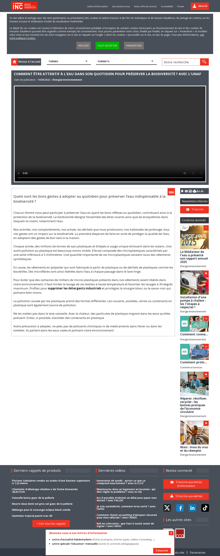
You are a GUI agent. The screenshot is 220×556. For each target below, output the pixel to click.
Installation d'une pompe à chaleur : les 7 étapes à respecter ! (193, 302)
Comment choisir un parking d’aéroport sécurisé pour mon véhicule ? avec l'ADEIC (127, 516)
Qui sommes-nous (121, 6)
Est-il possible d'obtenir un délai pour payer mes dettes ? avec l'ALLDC (127, 499)
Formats (103, 61)
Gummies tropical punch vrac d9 (32, 515)
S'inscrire (198, 209)
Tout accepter (107, 45)
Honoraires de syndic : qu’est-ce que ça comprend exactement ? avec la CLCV (121, 482)
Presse (180, 6)
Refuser (83, 45)
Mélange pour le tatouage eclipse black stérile (41, 509)
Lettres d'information (97, 6)
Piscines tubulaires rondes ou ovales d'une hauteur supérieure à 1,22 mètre (51, 482)
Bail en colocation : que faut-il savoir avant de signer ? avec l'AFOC (125, 525)
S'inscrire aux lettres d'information (189, 484)
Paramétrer (134, 45)
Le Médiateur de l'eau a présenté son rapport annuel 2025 (194, 257)
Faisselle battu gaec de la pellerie (33, 497)
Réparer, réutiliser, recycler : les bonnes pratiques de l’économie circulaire (193, 405)
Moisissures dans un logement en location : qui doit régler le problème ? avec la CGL (126, 490)
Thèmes (53, 61)
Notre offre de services (145, 6)
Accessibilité (167, 6)
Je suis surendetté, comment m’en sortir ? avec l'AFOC (126, 508)
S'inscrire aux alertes (189, 496)
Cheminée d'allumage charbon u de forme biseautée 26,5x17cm (45, 490)
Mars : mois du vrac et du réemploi (194, 449)
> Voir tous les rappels (51, 523)
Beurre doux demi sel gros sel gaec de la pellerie (42, 503)
